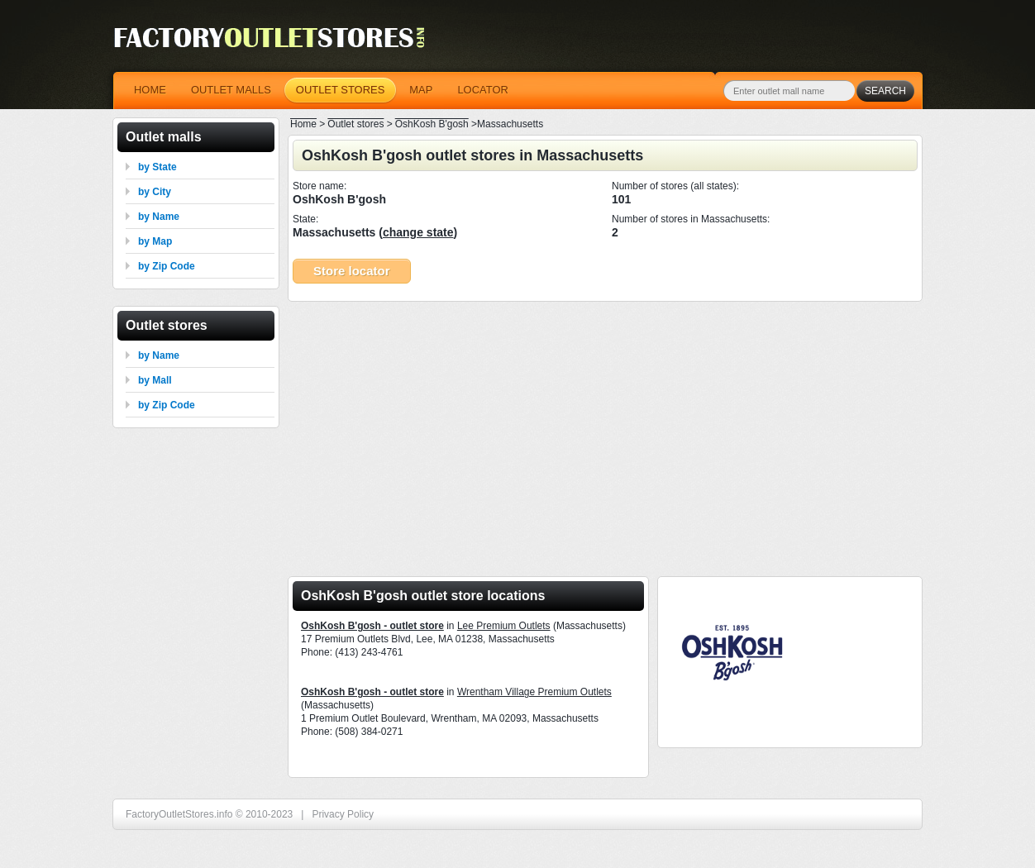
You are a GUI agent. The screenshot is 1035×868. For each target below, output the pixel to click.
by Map (155, 241)
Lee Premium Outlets (504, 626)
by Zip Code (166, 266)
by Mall (155, 380)
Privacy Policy (343, 814)
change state (418, 232)
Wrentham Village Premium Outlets (534, 692)
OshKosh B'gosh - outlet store (372, 626)
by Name (158, 216)
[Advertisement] (605, 434)
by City (154, 192)
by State (157, 167)
